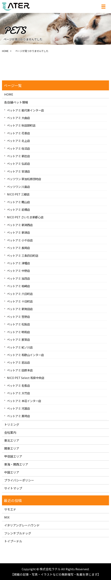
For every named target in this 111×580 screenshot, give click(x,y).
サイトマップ (13, 488)
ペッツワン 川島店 (18, 187)
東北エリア (11, 440)
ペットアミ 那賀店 (18, 339)
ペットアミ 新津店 (18, 232)
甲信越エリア (13, 456)
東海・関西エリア (16, 464)
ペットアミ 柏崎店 (18, 286)
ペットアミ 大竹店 (18, 393)
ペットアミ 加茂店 (18, 278)
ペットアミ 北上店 (18, 141)
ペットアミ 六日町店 (20, 294)
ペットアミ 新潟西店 (20, 225)
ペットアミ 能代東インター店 (25, 110)
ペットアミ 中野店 (18, 271)
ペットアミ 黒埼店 (18, 416)
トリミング (11, 424)
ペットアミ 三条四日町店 (22, 255)
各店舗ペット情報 (16, 102)
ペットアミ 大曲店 (18, 118)
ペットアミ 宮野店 (18, 316)
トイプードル (13, 541)
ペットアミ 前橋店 (18, 209)
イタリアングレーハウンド (22, 525)
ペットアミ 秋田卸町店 (21, 125)
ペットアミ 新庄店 (18, 156)
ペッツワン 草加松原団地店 (24, 179)
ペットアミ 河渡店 (18, 408)
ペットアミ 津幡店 (18, 263)
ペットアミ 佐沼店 (18, 148)
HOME (5, 51)
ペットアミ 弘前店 (18, 163)
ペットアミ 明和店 (18, 332)
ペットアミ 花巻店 (18, 133)
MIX (7, 517)
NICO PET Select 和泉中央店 (25, 378)
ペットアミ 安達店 (18, 171)
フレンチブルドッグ (17, 533)
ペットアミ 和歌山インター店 (25, 355)
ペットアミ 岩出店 (18, 362)
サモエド (10, 509)
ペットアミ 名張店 (18, 385)
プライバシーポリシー (19, 480)
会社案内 (10, 432)
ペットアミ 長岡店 (18, 248)
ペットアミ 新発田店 (20, 309)
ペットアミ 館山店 (18, 202)
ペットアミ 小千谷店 (20, 240)
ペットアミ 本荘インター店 (24, 401)
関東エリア (11, 448)
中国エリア (11, 472)
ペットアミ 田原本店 (20, 370)
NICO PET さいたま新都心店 (25, 217)
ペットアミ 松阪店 (18, 324)
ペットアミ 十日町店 (20, 301)
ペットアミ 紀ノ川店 (20, 347)
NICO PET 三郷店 (18, 194)
